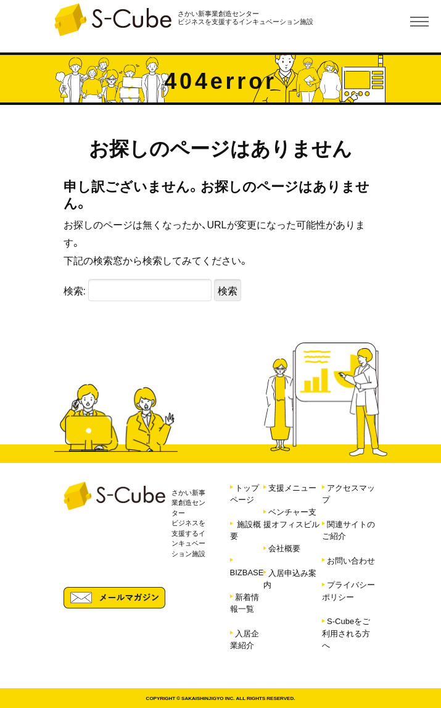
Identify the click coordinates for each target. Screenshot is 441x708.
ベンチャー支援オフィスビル (291, 518)
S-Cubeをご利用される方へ (346, 633)
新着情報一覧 (244, 603)
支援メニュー (292, 487)
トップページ (244, 493)
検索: (75, 290)
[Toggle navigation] (419, 21)
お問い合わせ (351, 560)
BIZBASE (247, 572)
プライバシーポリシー (348, 590)
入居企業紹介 (244, 639)
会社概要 (284, 548)
